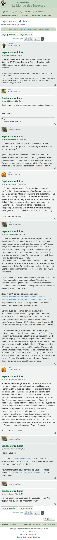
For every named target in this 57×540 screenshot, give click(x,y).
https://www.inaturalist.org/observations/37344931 (23, 297)
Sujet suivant (26, 34)
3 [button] (35, 38)
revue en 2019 (39, 472)
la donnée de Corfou (23, 458)
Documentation (22, 2)
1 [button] (28, 38)
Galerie (38, 2)
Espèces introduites (14, 21)
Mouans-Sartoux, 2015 (22, 472)
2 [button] (31, 38)
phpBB (21, 529)
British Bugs (45, 29)
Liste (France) (25, 29)
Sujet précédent (9, 34)
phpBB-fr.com (32, 534)
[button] (25, 39)
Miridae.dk (36, 29)
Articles (16, 29)
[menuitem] (6, 12)
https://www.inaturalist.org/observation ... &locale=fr (24, 299)
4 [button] (38, 38)
